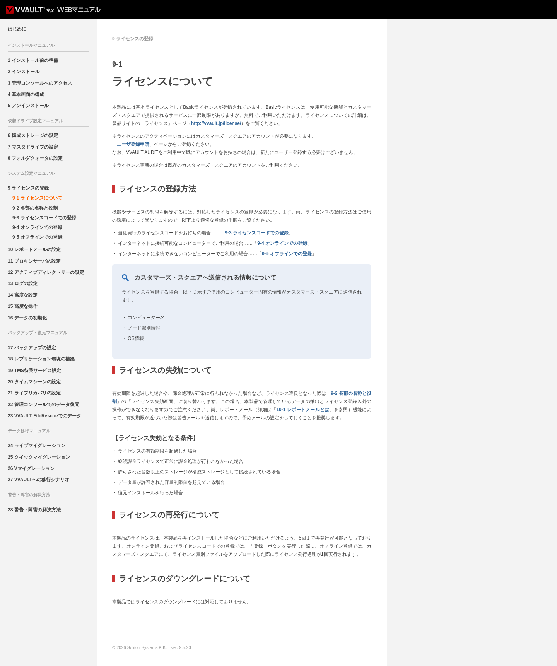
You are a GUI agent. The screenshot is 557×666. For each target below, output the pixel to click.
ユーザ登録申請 (133, 144)
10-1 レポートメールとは (302, 409)
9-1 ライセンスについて (37, 198)
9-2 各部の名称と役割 (35, 208)
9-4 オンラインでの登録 (37, 227)
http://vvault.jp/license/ (216, 123)
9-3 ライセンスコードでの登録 (44, 217)
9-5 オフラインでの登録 (37, 237)
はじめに (17, 29)
